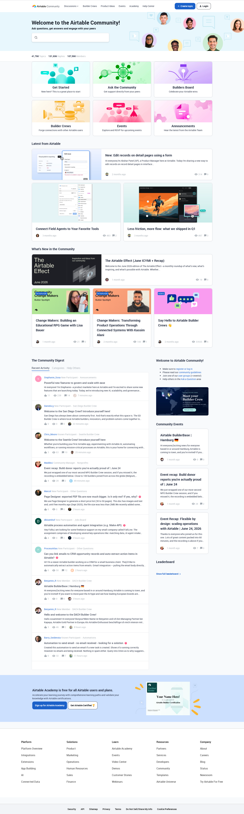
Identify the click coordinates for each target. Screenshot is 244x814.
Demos (116, 768)
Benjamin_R (50, 580)
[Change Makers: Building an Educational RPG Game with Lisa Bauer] (61, 318)
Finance (71, 781)
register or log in (184, 368)
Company (205, 742)
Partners (161, 748)
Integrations (28, 755)
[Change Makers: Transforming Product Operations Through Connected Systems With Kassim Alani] (122, 318)
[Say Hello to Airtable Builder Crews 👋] (183, 318)
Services (161, 755)
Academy (134, 6)
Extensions (27, 762)
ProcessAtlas (50, 548)
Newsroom (206, 775)
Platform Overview (31, 748)
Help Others (73, 368)
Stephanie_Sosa (52, 377)
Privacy (106, 809)
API (82, 809)
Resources (162, 742)
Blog (202, 762)
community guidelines (190, 372)
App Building (28, 768)
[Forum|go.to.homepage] (46, 6)
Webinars (117, 781)
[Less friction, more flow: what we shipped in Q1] (168, 212)
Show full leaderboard (169, 574)
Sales (70, 775)
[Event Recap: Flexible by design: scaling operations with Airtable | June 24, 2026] (182, 533)
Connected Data (30, 781)
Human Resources (77, 768)
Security (71, 809)
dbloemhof (49, 519)
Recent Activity (40, 368)
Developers (162, 762)
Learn (115, 742)
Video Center (119, 762)
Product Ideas (108, 6)
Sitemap (93, 809)
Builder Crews (90, 6)
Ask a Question (188, 379)
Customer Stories (122, 775)
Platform (26, 742)
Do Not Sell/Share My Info (139, 809)
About (203, 748)
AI (22, 775)
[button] (185, 6)
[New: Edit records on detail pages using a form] (122, 164)
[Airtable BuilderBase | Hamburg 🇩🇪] (182, 447)
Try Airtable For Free (211, 781)
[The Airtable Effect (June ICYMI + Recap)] (122, 270)
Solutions (72, 742)
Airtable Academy (122, 748)
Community (163, 768)
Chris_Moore (50, 434)
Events (122, 6)
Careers (204, 755)
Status (204, 768)
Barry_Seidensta (52, 637)
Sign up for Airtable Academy (49, 705)
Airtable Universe (166, 781)
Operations (73, 762)
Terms (118, 809)
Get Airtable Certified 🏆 (83, 705)
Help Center (148, 6)
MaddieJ (48, 462)
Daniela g (49, 405)
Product (71, 748)
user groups (184, 375)
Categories (58, 368)
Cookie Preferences (167, 809)
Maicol (47, 491)
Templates (162, 775)
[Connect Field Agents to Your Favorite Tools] (76, 212)
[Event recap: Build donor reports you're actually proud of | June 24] (182, 489)
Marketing (72, 755)
